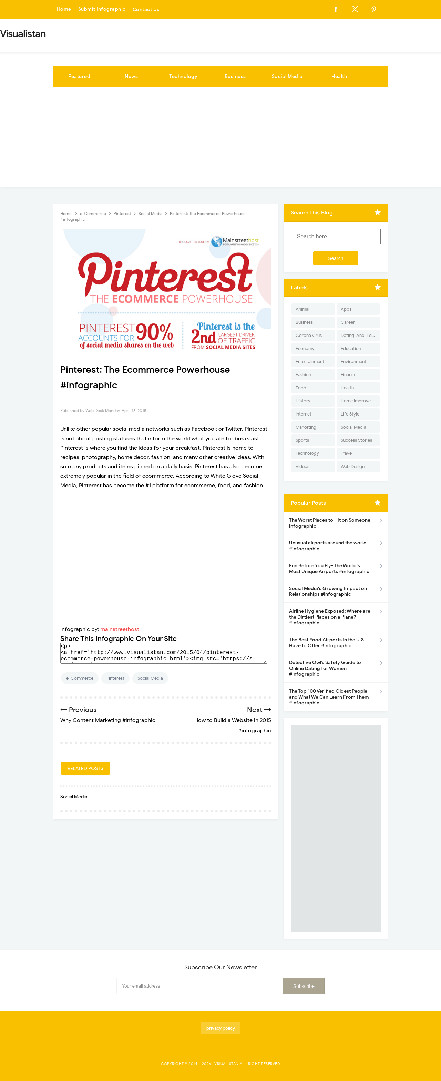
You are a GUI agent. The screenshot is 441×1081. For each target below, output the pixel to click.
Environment (353, 361)
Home (64, 9)
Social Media (287, 76)
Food (301, 388)
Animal (302, 309)
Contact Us (146, 9)
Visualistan (226, 1063)
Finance (348, 375)
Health (339, 76)
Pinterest (115, 678)
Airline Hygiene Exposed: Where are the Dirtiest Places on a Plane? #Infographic (329, 617)
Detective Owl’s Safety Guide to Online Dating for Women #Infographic (325, 668)
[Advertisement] (220, 138)
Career (348, 322)
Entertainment (310, 361)
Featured (79, 76)
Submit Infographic (102, 9)
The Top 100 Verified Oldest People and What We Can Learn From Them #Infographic (329, 697)
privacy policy (220, 1028)
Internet (303, 414)
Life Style (350, 414)
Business (235, 76)
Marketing (306, 427)
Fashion (303, 375)
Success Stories (356, 440)
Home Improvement (360, 401)
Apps (346, 309)
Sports (302, 440)
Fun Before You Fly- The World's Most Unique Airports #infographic (329, 568)
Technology (183, 76)
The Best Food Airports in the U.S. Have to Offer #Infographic (327, 643)
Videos (302, 466)
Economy (305, 348)
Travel (347, 453)
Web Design (353, 466)
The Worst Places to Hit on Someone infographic (329, 523)
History (303, 401)
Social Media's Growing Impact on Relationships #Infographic (328, 591)
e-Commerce (79, 678)
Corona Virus (309, 335)
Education (351, 348)
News (131, 76)
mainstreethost (119, 629)
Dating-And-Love (359, 335)
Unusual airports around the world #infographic (328, 546)
